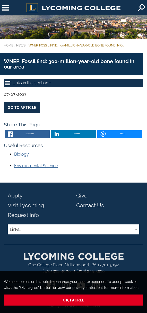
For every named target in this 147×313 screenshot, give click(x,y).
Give (81, 195)
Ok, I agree (73, 300)
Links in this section (27, 83)
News (20, 45)
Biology (21, 154)
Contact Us (90, 205)
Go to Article (22, 107)
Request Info (23, 215)
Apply (15, 195)
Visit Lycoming (26, 205)
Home (8, 45)
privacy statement (87, 287)
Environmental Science (36, 165)
